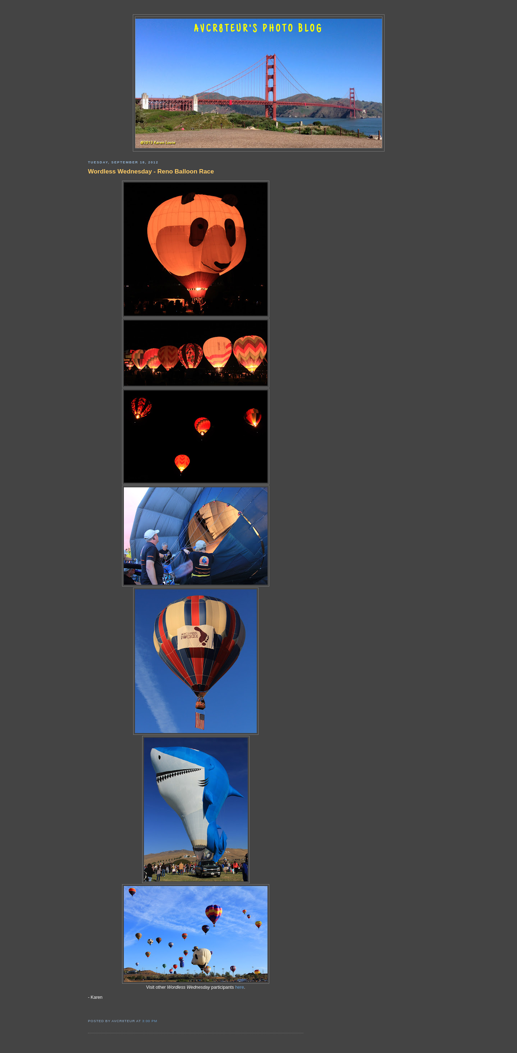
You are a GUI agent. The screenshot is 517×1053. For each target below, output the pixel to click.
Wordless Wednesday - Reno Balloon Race (151, 171)
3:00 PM (149, 1021)
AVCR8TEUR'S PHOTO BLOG (258, 29)
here (239, 987)
